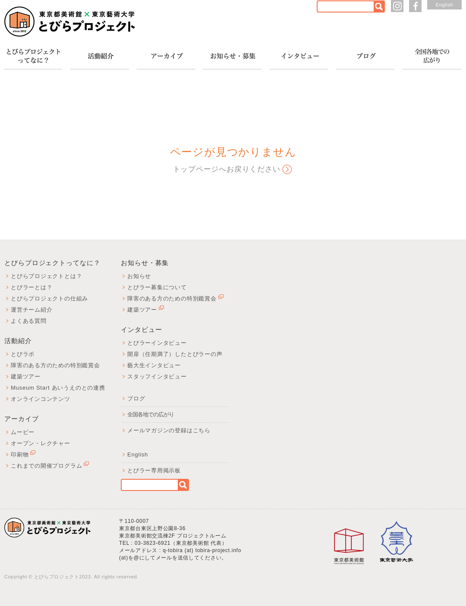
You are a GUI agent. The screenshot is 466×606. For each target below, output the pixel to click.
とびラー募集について (157, 287)
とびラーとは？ (31, 287)
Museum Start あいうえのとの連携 (58, 387)
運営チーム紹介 (31, 309)
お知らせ (139, 276)
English (444, 4)
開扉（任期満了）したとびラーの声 (174, 354)
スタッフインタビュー (157, 376)
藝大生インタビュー (154, 365)
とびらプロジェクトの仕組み (49, 298)
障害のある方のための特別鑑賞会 (55, 365)
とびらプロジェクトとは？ (46, 276)
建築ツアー (26, 376)
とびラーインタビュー (157, 343)
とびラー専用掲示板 (154, 470)
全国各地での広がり (150, 414)
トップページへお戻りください (226, 169)
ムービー (23, 432)
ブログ (136, 398)
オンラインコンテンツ (40, 399)
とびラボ (23, 354)
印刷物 (23, 454)
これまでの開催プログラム (50, 465)
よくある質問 (29, 321)
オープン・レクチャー (40, 443)
